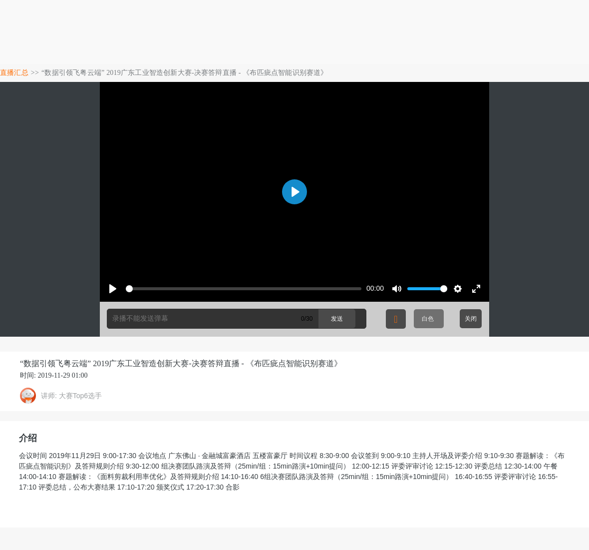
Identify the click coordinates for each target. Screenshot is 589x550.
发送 (337, 318)
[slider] (243, 288)
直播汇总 (14, 72)
